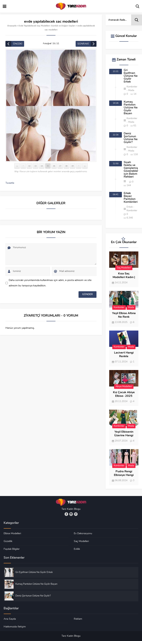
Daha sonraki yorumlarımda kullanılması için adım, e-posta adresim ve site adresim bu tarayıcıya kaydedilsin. (50, 283)
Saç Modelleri (124, 268)
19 (73, 166)
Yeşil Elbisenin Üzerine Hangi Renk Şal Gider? (123, 435)
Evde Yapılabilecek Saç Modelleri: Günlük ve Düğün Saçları (46, 26)
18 (66, 166)
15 (48, 166)
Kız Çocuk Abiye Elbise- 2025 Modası (124, 396)
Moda (131, 90)
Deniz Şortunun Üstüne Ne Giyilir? (130, 138)
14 (42, 166)
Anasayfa (11, 26)
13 (36, 166)
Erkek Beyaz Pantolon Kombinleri (131, 197)
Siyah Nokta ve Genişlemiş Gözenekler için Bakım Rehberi (131, 169)
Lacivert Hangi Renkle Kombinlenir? (124, 356)
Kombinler (132, 87)
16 (54, 166)
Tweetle (9, 183)
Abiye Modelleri (124, 386)
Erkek (130, 207)
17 (60, 166)
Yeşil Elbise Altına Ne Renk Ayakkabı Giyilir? (124, 317)
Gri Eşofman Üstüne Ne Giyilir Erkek (130, 76)
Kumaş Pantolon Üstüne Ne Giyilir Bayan (130, 107)
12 (29, 166)
